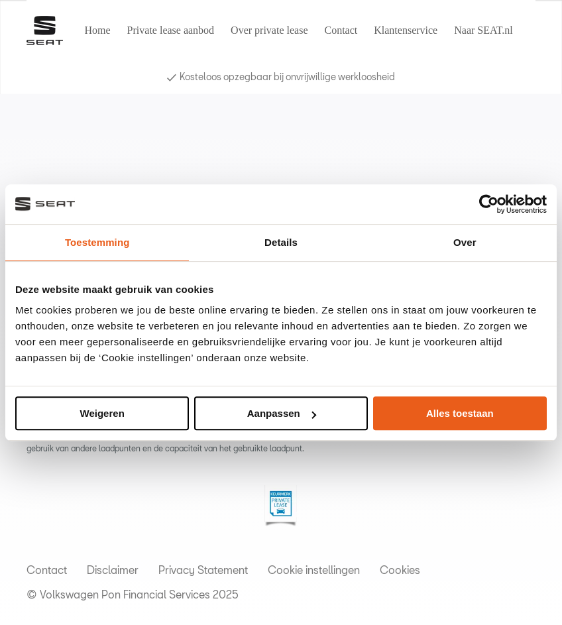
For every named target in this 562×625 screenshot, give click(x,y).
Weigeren (102, 413)
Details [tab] (281, 242)
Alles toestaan (460, 413)
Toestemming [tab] (97, 242)
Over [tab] (465, 242)
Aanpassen (281, 413)
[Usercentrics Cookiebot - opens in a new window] (489, 204)
